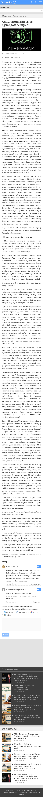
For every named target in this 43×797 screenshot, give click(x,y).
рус (14, 3)
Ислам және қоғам (20, 16)
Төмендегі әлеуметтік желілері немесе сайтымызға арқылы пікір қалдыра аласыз (20, 607)
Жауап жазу (36, 584)
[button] (39, 566)
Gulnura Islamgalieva (15, 590)
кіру (13, 609)
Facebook (9, 612)
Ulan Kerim (10, 567)
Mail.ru (8, 615)
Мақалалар (6, 16)
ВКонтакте (23, 612)
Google (35, 612)
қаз (14, 1)
